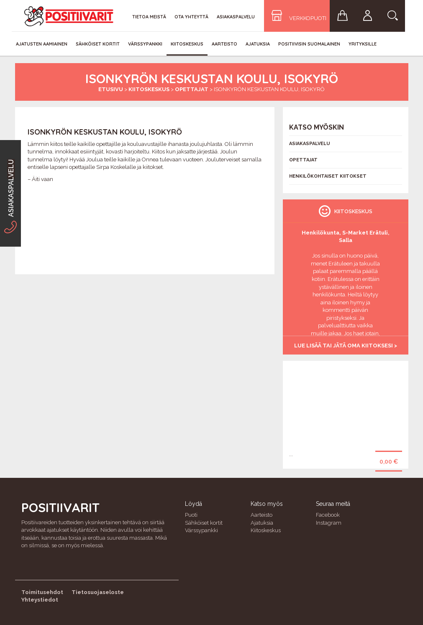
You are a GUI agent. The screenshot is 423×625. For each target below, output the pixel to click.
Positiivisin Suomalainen (309, 44)
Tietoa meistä (149, 17)
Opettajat (191, 89)
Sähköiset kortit (98, 44)
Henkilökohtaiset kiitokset (328, 176)
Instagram (328, 523)
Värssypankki (145, 44)
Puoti (191, 515)
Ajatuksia (258, 44)
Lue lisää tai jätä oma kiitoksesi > (345, 345)
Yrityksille (363, 44)
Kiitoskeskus (187, 44)
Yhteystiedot (39, 600)
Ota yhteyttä (191, 17)
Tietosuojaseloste (98, 592)
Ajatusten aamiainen (41, 44)
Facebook (328, 515)
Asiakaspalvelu (236, 17)
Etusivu (110, 89)
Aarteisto (224, 44)
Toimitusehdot (42, 592)
